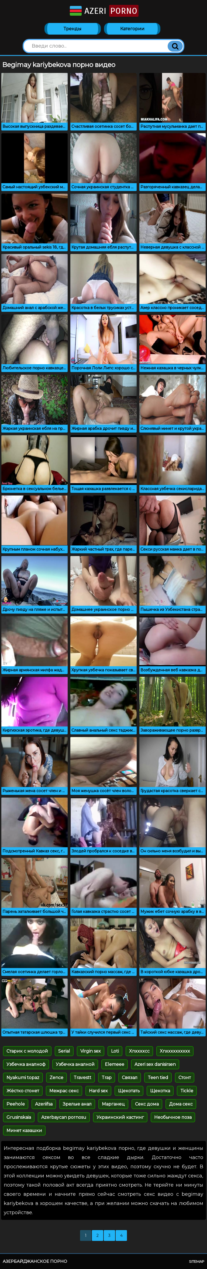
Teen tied (158, 1077)
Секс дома (147, 1104)
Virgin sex (90, 1051)
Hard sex (98, 1090)
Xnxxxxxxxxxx (175, 1051)
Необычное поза (173, 1117)
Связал (129, 1077)
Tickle (186, 1090)
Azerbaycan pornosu (63, 1117)
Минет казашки (24, 1130)
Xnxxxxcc (139, 1051)
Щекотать (129, 1090)
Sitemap (196, 1261)
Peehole (15, 1104)
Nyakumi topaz (22, 1077)
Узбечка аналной (75, 1064)
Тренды (72, 28)
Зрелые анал (77, 1104)
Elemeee (114, 1064)
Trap (107, 1077)
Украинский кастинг (120, 1117)
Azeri (104, 11)
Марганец (113, 1104)
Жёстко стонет (22, 1090)
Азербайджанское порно (35, 1261)
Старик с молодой (27, 1051)
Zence (56, 1077)
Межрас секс (64, 1090)
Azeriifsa (44, 1104)
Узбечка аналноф (26, 1064)
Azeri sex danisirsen (155, 1064)
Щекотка (160, 1090)
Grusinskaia (18, 1117)
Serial (64, 1051)
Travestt (82, 1077)
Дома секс (181, 1104)
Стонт (184, 1077)
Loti (115, 1051)
